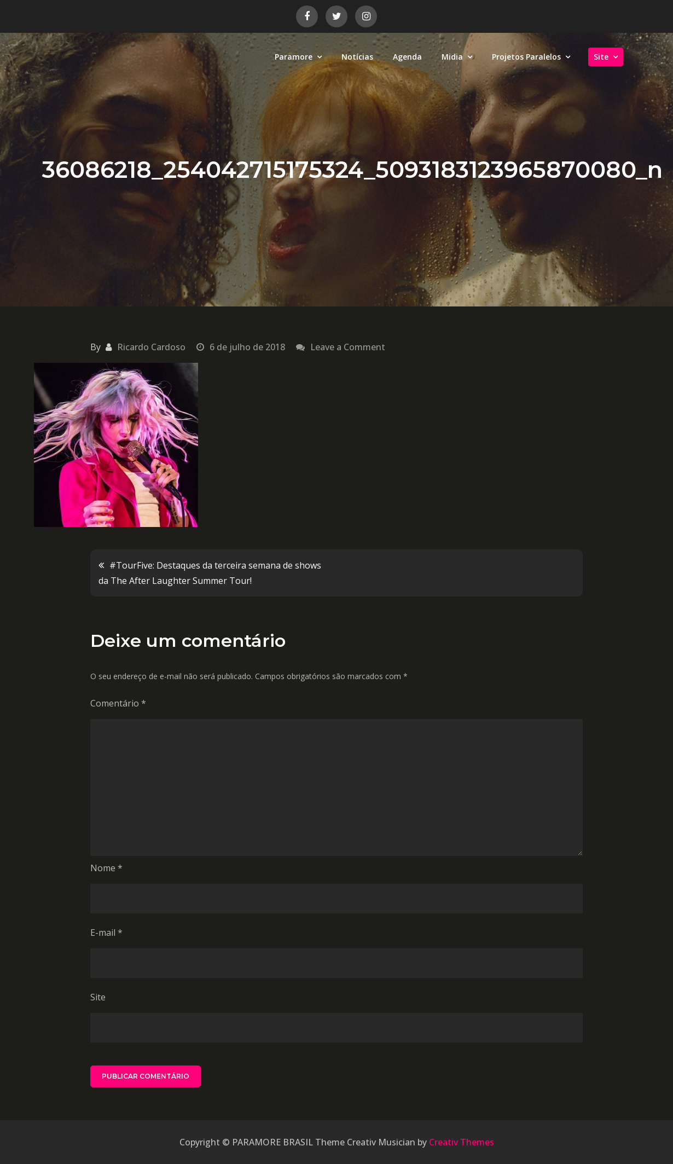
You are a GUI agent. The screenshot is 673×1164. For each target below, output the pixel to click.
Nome (106, 868)
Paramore (293, 56)
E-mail (106, 932)
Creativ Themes (461, 1142)
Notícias (357, 56)
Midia (452, 56)
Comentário (118, 703)
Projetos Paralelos (526, 56)
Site (601, 56)
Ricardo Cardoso (151, 347)
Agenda (407, 56)
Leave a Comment (347, 347)
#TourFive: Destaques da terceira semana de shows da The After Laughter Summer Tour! (209, 573)
